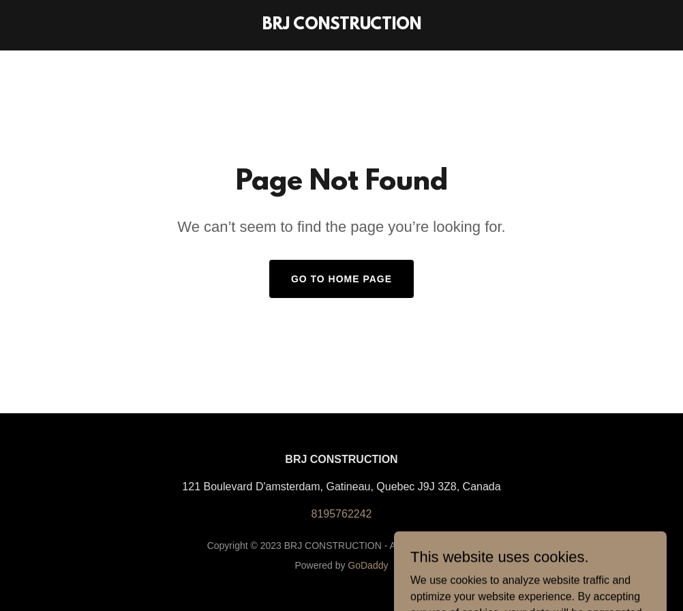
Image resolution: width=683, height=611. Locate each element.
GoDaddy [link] (368, 565)
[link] (341, 25)
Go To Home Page (341, 278)
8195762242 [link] (342, 514)
